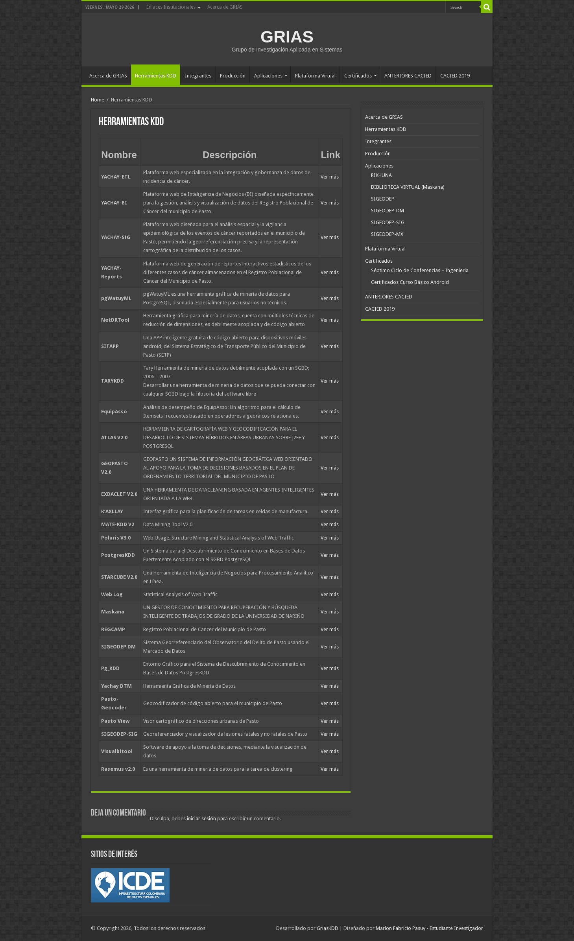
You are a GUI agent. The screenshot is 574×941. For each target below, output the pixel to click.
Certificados (358, 76)
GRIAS (287, 36)
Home (97, 100)
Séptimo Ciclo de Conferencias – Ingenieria (420, 270)
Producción (232, 76)
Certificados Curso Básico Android (410, 282)
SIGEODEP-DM (387, 211)
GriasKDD (327, 928)
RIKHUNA (381, 175)
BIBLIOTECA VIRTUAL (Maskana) (408, 187)
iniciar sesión (201, 818)
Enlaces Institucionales (171, 7)
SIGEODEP (382, 199)
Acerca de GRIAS (225, 7)
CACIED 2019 (455, 76)
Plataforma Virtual (315, 76)
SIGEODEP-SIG (387, 222)
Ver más (330, 177)
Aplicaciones (268, 76)
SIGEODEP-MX (387, 234)
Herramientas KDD (155, 76)
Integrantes (198, 76)
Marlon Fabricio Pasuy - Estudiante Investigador (429, 928)
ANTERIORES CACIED (408, 76)
